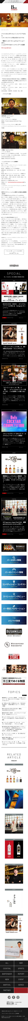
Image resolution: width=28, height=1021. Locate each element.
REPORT (21, 974)
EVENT (21, 979)
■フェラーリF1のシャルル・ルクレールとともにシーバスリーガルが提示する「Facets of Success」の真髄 (14, 718)
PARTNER (7, 990)
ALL (7, 963)
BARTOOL (7, 985)
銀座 (16, 1004)
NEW (7, 979)
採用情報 (17, 1013)
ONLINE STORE (18, 1002)
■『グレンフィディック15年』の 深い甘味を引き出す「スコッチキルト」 (13, 734)
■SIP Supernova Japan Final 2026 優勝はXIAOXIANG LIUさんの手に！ (12, 709)
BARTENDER (7, 974)
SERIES (21, 985)
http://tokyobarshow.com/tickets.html (15, 182)
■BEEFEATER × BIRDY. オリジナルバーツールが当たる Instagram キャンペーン (14, 713)
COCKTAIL (7, 969)
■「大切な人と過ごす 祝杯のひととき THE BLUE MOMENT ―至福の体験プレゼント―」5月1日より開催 (13, 705)
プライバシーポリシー (5, 1013)
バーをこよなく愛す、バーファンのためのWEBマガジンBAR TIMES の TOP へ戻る (14, 252)
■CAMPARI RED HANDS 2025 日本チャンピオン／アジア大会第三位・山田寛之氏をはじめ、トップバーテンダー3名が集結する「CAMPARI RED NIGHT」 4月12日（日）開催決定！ (14, 728)
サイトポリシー (12, 1013)
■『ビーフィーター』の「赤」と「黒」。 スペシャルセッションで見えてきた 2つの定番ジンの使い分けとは (13, 743)
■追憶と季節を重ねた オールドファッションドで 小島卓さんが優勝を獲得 (14, 738)
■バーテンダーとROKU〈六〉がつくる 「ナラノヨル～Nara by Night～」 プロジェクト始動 (13, 723)
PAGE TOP (26, 1019)
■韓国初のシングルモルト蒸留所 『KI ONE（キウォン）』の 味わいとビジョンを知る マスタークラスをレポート (14, 699)
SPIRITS (21, 969)
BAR (21, 963)
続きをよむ (21, 317)
